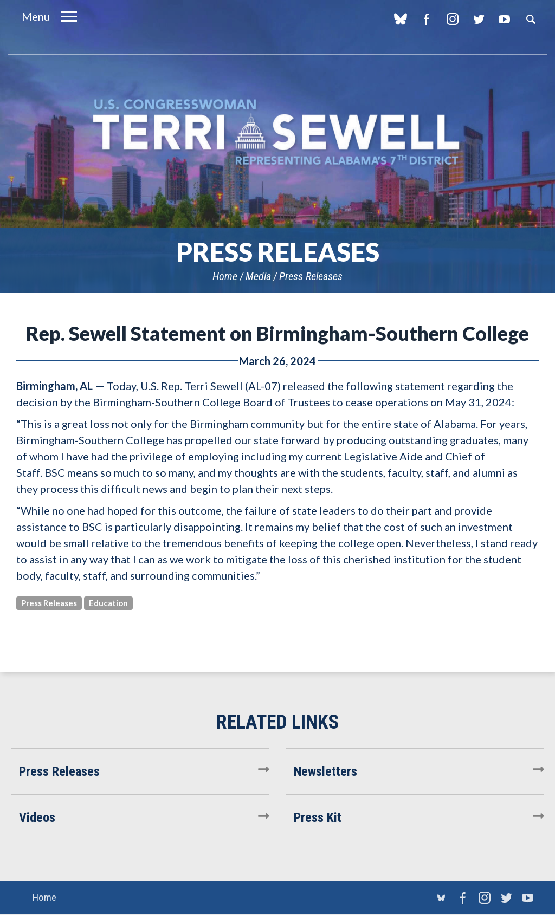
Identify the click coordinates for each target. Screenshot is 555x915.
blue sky (400, 19)
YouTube (504, 19)
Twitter (478, 19)
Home (224, 276)
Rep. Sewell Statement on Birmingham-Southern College (277, 333)
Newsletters (325, 771)
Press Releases (311, 276)
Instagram (452, 19)
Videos (37, 817)
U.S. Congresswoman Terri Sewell (277, 132)
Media (258, 276)
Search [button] (530, 19)
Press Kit (317, 817)
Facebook (426, 19)
